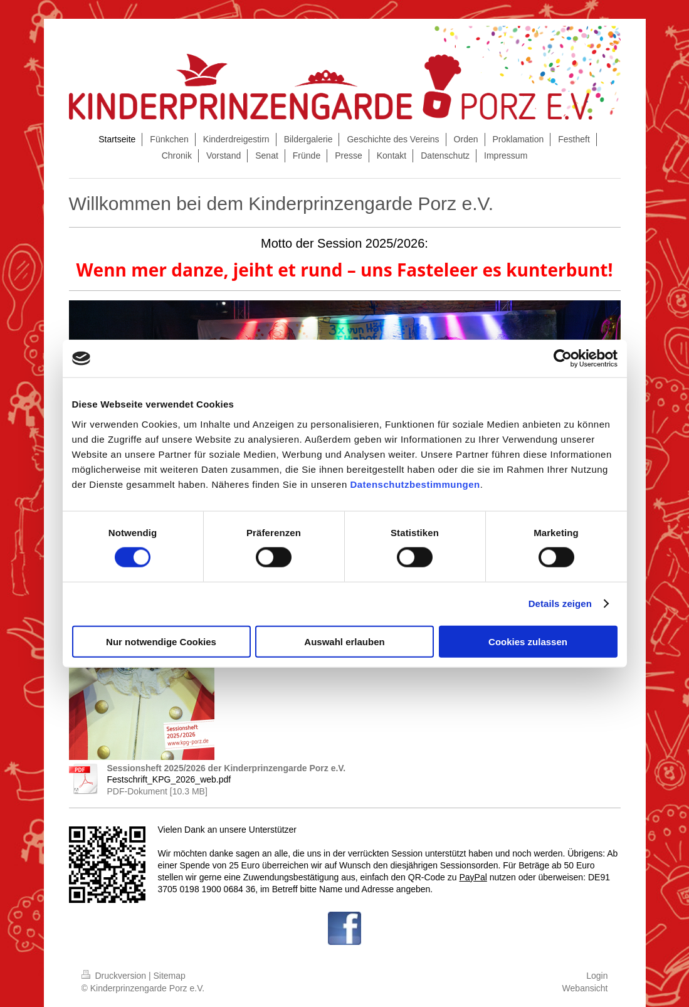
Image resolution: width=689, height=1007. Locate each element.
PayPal (473, 877)
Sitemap (170, 976)
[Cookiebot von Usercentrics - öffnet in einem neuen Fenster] (563, 358)
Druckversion (115, 976)
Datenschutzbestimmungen (415, 483)
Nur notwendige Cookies (161, 641)
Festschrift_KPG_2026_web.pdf (169, 779)
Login (596, 976)
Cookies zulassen (527, 641)
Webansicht (585, 988)
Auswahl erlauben (344, 641)
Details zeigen (560, 603)
